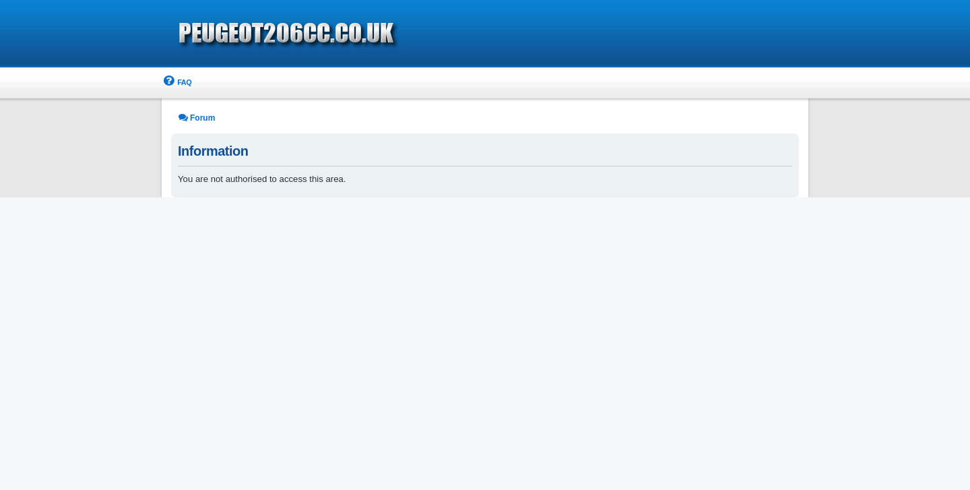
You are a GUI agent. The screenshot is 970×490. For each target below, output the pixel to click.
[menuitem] (176, 82)
